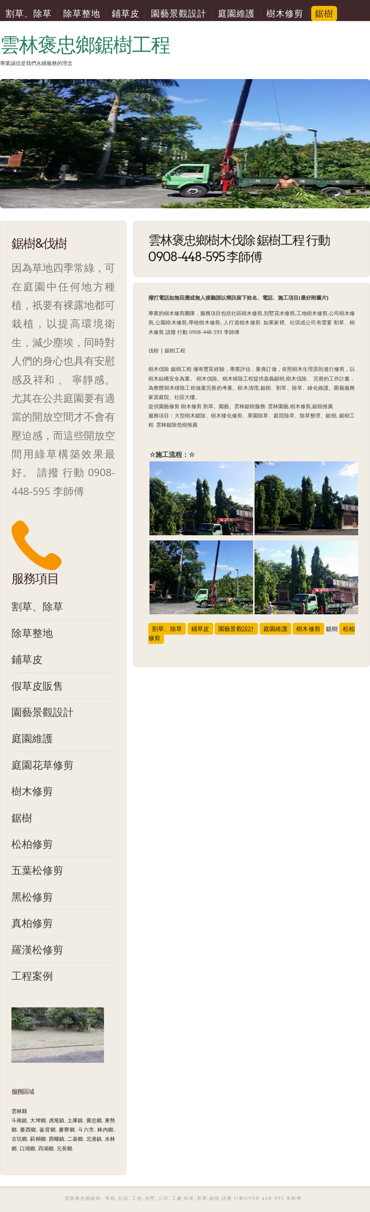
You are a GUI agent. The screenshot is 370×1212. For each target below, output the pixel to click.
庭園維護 (236, 13)
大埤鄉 (38, 1120)
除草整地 (81, 13)
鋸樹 (324, 13)
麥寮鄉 (67, 1129)
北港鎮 (94, 1138)
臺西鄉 (28, 1129)
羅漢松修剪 (37, 949)
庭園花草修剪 (42, 765)
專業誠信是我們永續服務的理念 (36, 63)
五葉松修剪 (37, 870)
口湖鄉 (27, 1148)
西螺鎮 (56, 1138)
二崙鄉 (75, 1138)
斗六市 (86, 1129)
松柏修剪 (32, 844)
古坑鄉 (19, 1138)
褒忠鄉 (94, 1120)
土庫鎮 (75, 1120)
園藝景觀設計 (178, 13)
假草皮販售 (37, 686)
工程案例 (32, 976)
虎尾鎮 (56, 1120)
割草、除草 (29, 13)
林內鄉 (105, 1129)
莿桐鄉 (38, 1138)
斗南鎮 (19, 1120)
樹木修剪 (284, 13)
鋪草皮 (125, 13)
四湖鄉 (46, 1148)
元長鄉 (64, 1148)
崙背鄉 (47, 1129)
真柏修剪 (32, 923)
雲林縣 (19, 1110)
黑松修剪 (32, 897)
